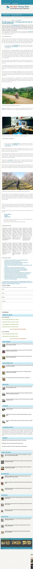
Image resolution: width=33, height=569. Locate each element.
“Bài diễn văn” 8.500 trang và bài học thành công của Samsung (15, 268)
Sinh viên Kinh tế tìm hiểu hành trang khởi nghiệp (13, 263)
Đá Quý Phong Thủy (6, 3)
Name (3, 289)
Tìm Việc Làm (8, 46)
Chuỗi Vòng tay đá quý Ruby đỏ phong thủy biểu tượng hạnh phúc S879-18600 (17, 533)
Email (3, 293)
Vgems (25, 435)
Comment (3, 301)
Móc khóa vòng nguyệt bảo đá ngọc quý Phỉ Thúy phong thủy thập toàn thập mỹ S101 (19, 358)
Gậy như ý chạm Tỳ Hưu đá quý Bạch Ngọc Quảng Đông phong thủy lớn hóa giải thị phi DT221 (19, 395)
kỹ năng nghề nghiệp (10, 282)
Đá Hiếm (21, 433)
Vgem (22, 435)
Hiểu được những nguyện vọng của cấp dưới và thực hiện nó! (15, 276)
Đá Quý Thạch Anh (7, 435)
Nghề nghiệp (16, 282)
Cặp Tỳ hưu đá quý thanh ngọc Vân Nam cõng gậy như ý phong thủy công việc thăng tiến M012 (18, 456)
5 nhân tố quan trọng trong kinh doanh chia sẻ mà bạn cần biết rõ (16, 262)
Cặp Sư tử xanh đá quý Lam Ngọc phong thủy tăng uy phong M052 (18, 416)
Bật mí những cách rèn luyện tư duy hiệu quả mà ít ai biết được (15, 270)
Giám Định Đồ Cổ (27, 432)
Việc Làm (6, 215)
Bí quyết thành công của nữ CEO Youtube (11, 271)
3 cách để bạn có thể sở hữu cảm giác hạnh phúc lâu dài (14, 267)
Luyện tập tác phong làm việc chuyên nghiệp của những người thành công (17, 272)
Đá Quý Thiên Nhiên (8, 17)
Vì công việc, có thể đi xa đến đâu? (10, 278)
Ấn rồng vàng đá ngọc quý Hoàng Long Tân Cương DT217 (18, 379)
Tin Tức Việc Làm (7, 214)
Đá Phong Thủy (6, 14)
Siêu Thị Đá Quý (20, 432)
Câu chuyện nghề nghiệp (14, 281)
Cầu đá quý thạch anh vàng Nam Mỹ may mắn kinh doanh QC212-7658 (18, 484)
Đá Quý (10, 433)
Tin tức (30, 282)
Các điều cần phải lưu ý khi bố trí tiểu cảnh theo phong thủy (14, 447)
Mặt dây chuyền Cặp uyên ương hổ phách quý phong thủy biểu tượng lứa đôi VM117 (18, 521)
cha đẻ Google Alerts (15, 25)
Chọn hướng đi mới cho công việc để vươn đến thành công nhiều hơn (16, 273)
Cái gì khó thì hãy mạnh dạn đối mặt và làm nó (12, 261)
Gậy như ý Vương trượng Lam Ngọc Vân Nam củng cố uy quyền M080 (19, 422)
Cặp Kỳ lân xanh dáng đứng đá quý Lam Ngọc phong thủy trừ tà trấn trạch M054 (19, 410)
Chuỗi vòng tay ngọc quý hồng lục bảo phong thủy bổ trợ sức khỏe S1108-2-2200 (17, 527)
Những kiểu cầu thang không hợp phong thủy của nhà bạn (14, 441)
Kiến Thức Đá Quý (18, 17)
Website (3, 297)
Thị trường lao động (22, 282)
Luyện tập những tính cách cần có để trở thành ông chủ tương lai (16, 277)
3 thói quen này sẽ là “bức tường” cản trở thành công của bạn (15, 275)
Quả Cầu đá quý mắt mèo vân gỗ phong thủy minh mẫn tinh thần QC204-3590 (18, 499)
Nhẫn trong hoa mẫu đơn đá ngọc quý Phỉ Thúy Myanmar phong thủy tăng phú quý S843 (19, 346)
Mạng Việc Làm (17, 45)
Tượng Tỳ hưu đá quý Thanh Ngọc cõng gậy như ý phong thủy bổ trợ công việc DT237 (18, 463)
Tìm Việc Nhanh (15, 46)
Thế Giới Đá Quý (13, 432)
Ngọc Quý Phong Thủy (17, 14)
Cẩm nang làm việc (6, 281)
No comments (19, 20)
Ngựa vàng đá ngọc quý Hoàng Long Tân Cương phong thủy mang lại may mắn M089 (18, 373)
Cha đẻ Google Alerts (22, 281)
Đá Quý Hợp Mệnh (18, 434)
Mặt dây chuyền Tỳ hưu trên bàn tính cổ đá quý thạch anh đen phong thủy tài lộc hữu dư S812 (18, 478)
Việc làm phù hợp (12, 283)
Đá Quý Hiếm (14, 435)
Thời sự (27, 282)
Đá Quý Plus (26, 433)
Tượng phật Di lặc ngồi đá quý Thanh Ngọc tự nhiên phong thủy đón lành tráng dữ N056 (18, 469)
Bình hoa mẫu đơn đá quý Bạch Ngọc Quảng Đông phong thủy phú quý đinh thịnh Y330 (19, 389)
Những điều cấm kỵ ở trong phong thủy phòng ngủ (12, 444)
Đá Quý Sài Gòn (5, 434)
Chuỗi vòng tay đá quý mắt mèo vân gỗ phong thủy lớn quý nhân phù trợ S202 (18, 505)
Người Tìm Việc (7, 216)
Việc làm (3, 108)
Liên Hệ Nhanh (15, 3)
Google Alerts (28, 281)
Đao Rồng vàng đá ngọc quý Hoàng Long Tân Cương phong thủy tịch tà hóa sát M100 (19, 367)
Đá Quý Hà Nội (11, 434)
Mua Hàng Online (27, 17)
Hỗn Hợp (13, 20)
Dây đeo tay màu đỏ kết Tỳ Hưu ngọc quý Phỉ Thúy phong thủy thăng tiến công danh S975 (19, 352)
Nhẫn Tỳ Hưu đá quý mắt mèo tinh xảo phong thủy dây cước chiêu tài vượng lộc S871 (18, 512)
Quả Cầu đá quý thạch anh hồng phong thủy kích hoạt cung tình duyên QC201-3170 (18, 490)
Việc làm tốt (18, 283)
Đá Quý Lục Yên (26, 434)
